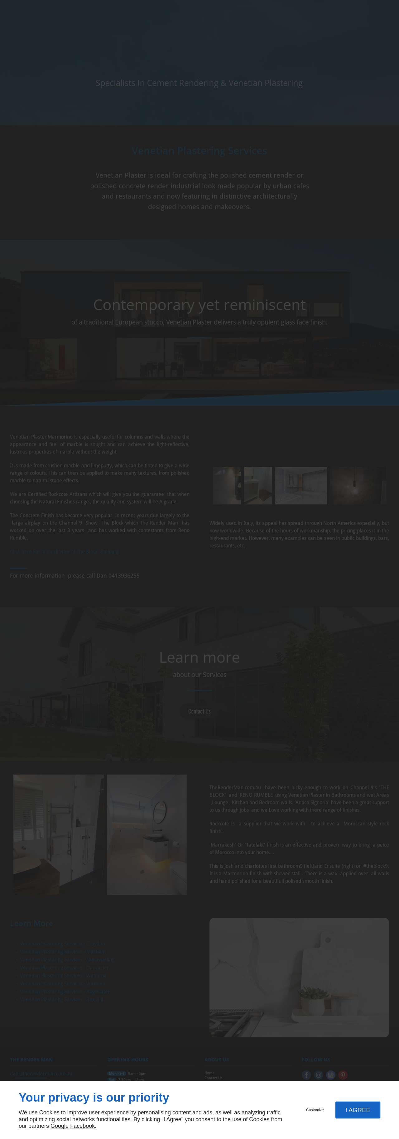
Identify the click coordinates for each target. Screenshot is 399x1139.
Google (59, 1126)
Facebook (82, 1126)
